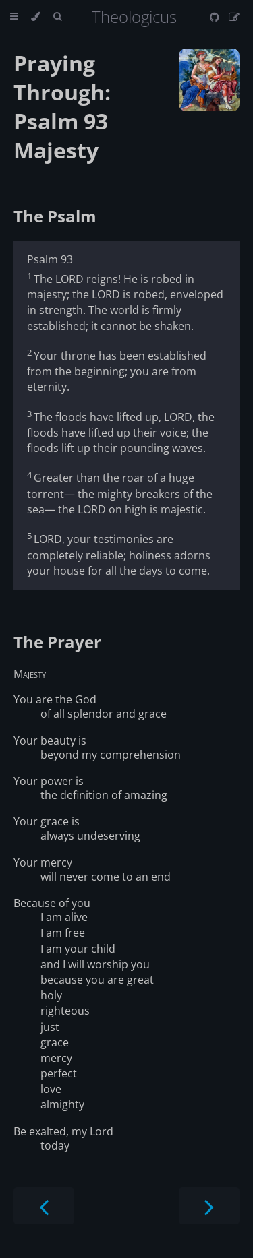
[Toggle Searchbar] (57, 17)
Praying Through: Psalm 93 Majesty (62, 106)
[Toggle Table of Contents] (13, 17)
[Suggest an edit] (234, 16)
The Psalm (54, 216)
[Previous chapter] (43, 1205)
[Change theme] (35, 17)
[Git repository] (215, 16)
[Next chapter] (209, 1205)
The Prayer (57, 642)
